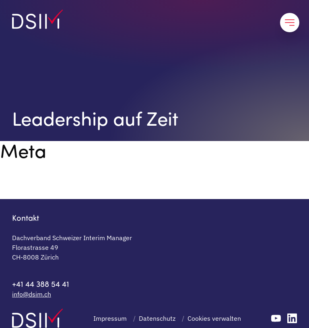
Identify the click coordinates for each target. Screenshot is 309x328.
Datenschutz (157, 318)
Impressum (110, 318)
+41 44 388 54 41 (40, 283)
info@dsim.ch (31, 294)
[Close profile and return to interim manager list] (289, 22)
